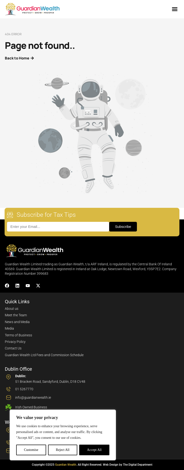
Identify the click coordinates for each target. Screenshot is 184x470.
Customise (31, 450)
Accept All (94, 450)
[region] (63, 435)
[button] (174, 9)
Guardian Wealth (65, 464)
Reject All (62, 450)
